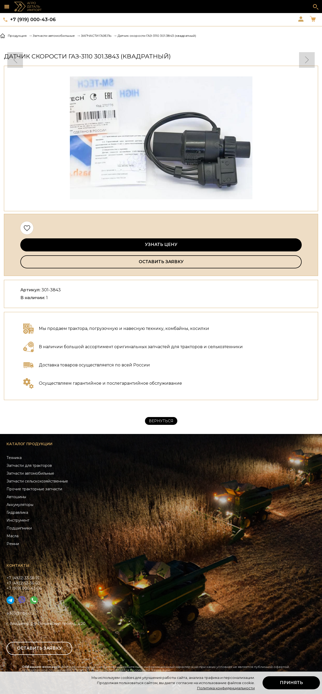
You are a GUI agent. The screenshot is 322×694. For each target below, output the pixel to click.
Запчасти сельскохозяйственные (37, 481)
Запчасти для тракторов (29, 465)
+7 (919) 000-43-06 (33, 19)
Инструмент (18, 520)
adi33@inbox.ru (20, 613)
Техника (14, 457)
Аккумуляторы (20, 504)
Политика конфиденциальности (226, 688)
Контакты (18, 565)
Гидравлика (17, 512)
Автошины (16, 496)
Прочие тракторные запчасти (34, 489)
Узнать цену (161, 244)
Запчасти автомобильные (30, 473)
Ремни (13, 543)
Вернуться (161, 421)
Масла (13, 536)
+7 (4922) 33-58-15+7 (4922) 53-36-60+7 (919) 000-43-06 (24, 583)
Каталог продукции (29, 444)
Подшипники (19, 528)
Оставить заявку (161, 261)
